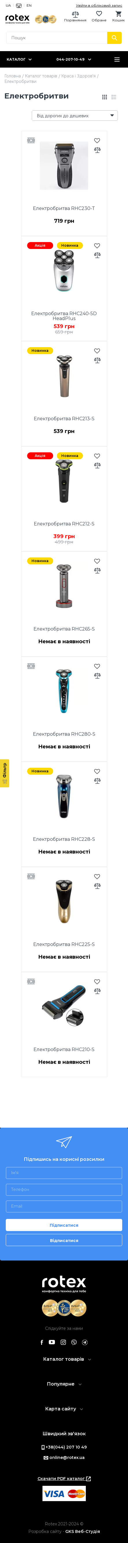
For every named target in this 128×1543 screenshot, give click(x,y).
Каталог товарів (41, 76)
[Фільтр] (4, 773)
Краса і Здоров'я (78, 76)
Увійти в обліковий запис (99, 5)
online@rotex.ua (64, 1457)
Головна (12, 76)
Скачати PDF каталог (64, 1478)
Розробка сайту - (64, 1531)
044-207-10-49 (70, 59)
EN (29, 5)
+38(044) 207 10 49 (64, 1447)
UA (8, 5)
